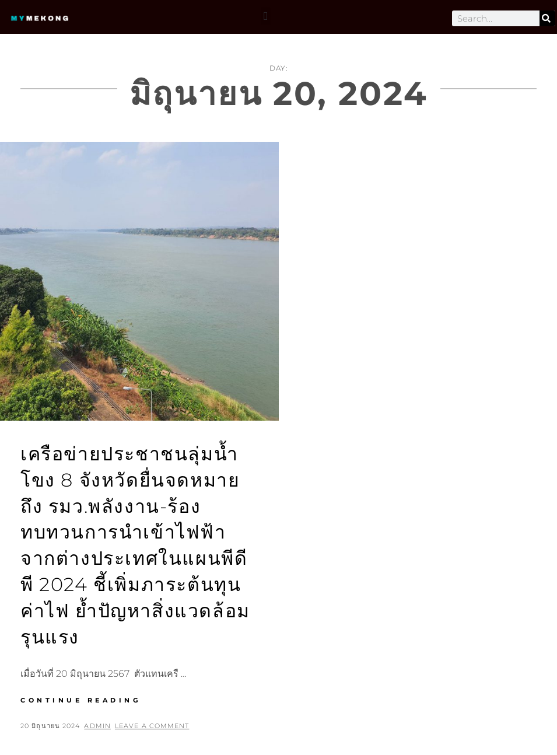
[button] (266, 16)
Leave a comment (152, 726)
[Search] (547, 18)
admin (97, 726)
